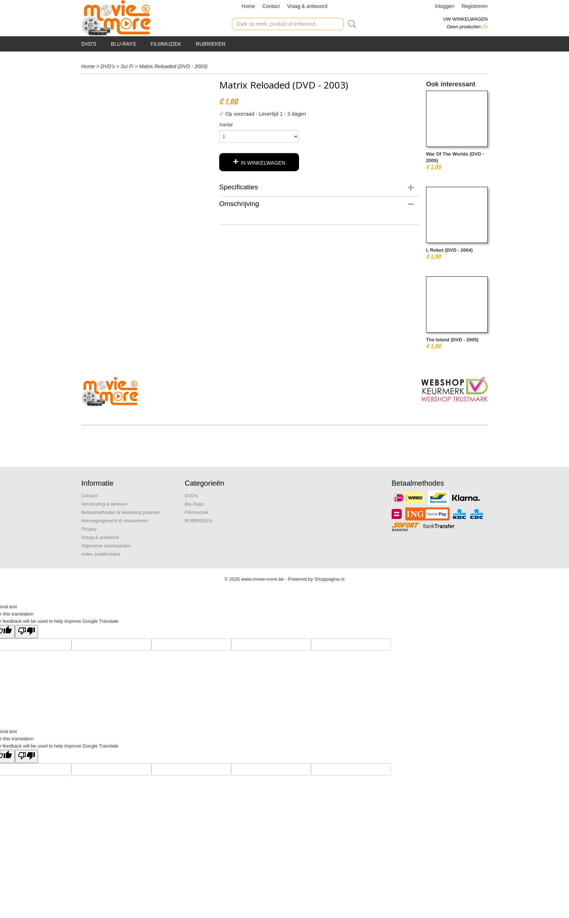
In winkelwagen (263, 163)
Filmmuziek (166, 44)
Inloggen (444, 6)
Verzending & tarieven (104, 504)
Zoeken (350, 23)
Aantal (226, 124)
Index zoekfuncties (100, 554)
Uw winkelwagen (465, 19)
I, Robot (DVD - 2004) (449, 250)
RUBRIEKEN (210, 44)
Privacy (89, 529)
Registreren (475, 6)
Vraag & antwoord (307, 6)
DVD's (89, 44)
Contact (271, 6)
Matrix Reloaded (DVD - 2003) (173, 66)
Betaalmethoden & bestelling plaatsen (120, 512)
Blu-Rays (123, 44)
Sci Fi (127, 66)
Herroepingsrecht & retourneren (114, 520)
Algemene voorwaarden (106, 545)
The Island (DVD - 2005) (452, 339)
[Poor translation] (26, 631)
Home (248, 6)
